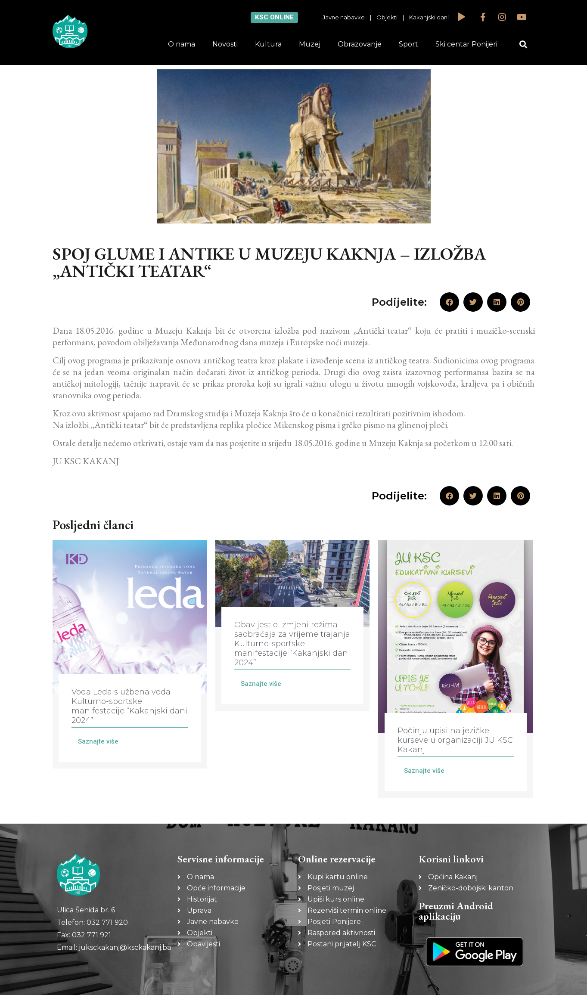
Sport (408, 44)
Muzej (309, 44)
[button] (523, 44)
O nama (181, 44)
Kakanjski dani (429, 17)
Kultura (268, 44)
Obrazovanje (360, 44)
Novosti (225, 44)
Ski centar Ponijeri (466, 44)
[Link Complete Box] (130, 654)
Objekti (387, 17)
